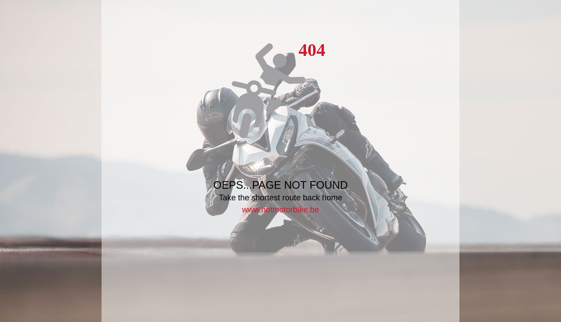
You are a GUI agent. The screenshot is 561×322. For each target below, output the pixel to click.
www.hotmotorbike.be (280, 209)
